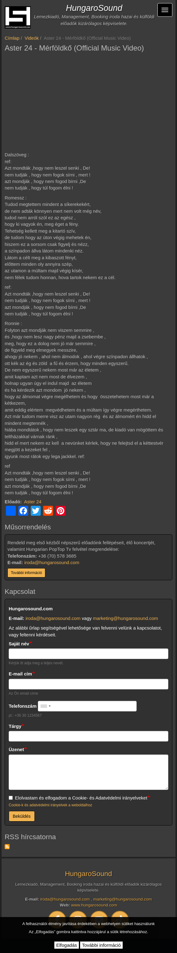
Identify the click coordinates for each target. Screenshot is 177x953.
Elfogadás (66, 945)
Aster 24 (33, 501)
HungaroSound (94, 8)
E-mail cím (20, 673)
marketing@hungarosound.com (125, 618)
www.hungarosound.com (94, 905)
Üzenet (16, 749)
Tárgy (15, 726)
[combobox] (45, 706)
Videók (32, 38)
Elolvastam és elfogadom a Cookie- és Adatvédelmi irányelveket (78, 797)
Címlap (12, 38)
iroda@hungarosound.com (51, 562)
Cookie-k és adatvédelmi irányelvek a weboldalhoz (50, 805)
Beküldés (22, 816)
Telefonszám (23, 706)
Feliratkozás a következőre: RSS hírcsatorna (7, 846)
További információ (26, 573)
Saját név (19, 643)
